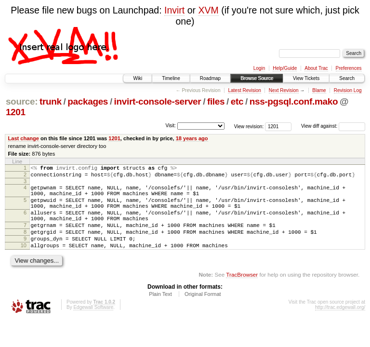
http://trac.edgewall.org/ (340, 324)
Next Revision (284, 90)
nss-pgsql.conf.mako (294, 101)
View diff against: (333, 126)
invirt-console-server (157, 101)
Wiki (137, 78)
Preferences (349, 68)
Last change (23, 138)
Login (259, 68)
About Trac (316, 68)
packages (87, 101)
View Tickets (306, 78)
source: (22, 101)
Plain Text (160, 311)
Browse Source (256, 78)
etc (237, 101)
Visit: (170, 125)
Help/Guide (285, 68)
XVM (208, 10)
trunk (51, 101)
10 (23, 261)
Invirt (174, 10)
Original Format (203, 311)
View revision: (249, 126)
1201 (16, 112)
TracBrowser (242, 292)
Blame (319, 90)
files (216, 101)
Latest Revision (244, 90)
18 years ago (192, 138)
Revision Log (348, 90)
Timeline (171, 78)
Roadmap (210, 78)
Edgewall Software (93, 324)
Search (347, 78)
